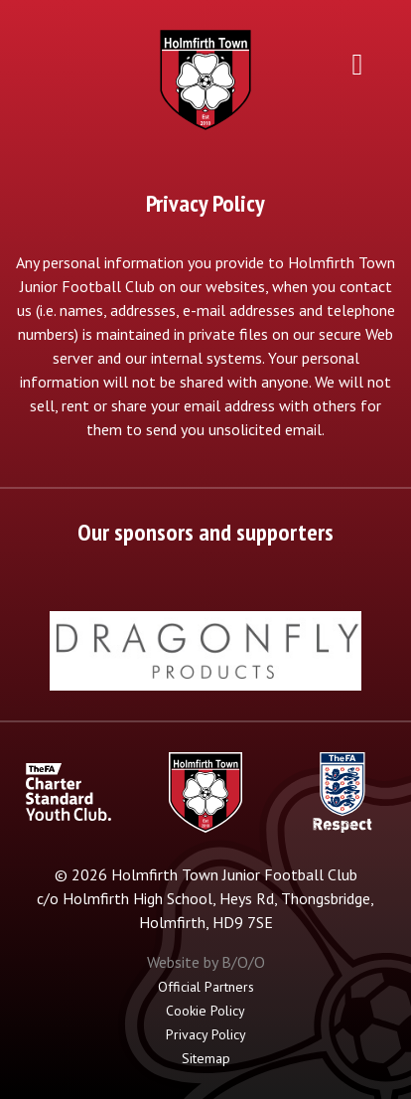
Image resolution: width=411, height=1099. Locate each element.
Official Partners (206, 987)
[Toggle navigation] (357, 63)
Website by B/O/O (206, 962)
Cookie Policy (205, 1011)
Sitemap (206, 1058)
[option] (205, 651)
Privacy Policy (206, 1034)
